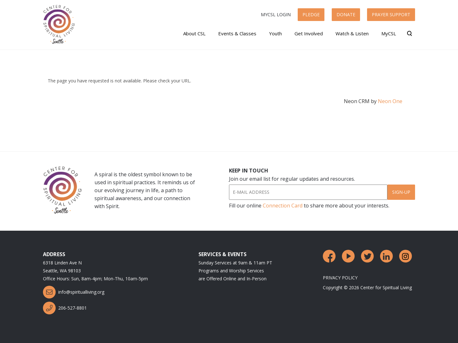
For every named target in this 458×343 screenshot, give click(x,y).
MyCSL (388, 33)
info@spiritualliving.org (73, 292)
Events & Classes (237, 33)
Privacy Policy (340, 278)
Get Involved (309, 33)
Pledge (311, 14)
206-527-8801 (65, 308)
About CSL (194, 33)
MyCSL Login (276, 14)
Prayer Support (391, 14)
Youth (275, 33)
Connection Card (282, 205)
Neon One (390, 101)
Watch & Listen (352, 33)
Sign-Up (401, 192)
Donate (346, 14)
